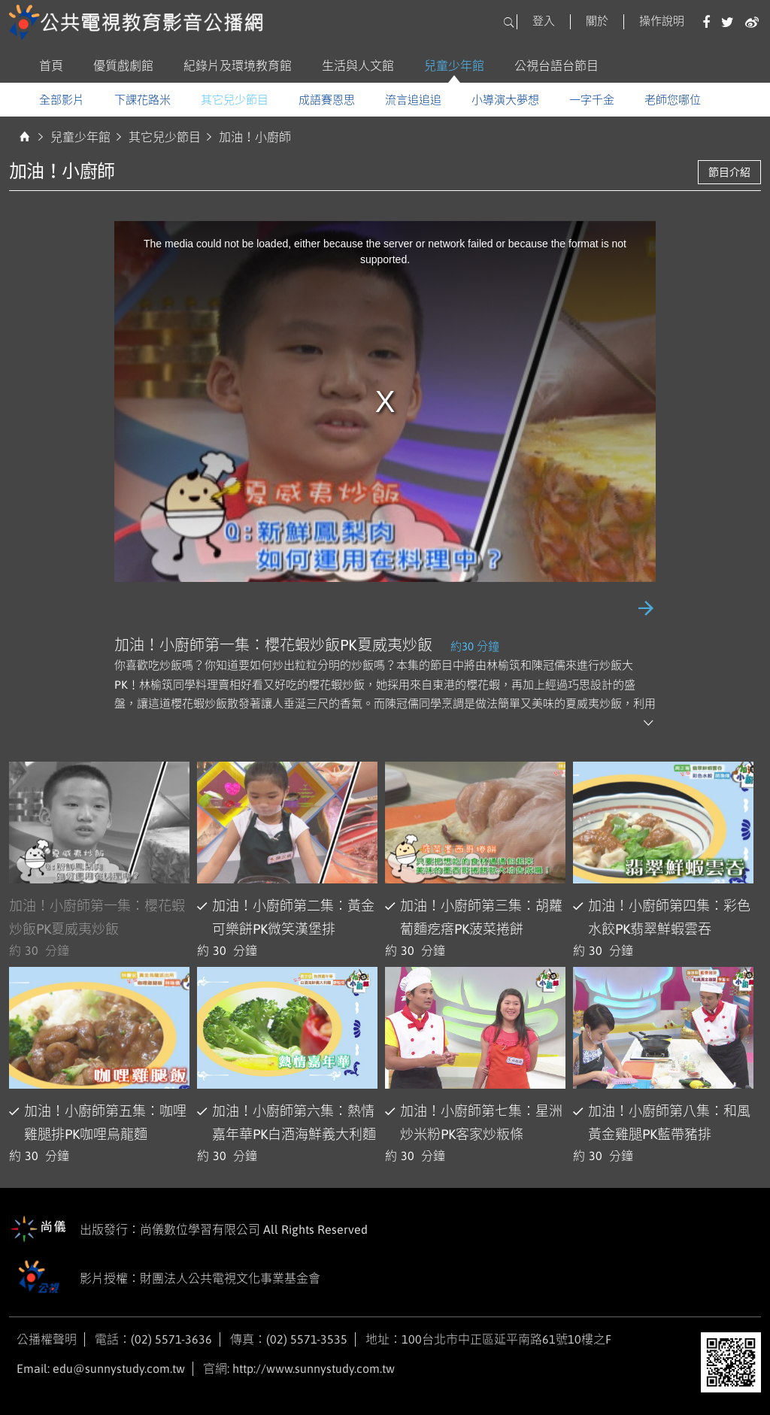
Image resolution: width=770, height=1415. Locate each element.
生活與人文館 (358, 65)
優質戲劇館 (123, 65)
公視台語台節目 (556, 65)
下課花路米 (142, 99)
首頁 (51, 65)
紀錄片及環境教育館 (237, 65)
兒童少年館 (454, 65)
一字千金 (591, 99)
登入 (543, 20)
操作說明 (661, 20)
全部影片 (61, 99)
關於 (597, 20)
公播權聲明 (47, 1339)
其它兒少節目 (234, 99)
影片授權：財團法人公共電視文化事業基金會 (164, 1279)
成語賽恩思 (327, 99)
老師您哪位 (672, 99)
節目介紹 (729, 172)
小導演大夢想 (505, 99)
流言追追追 (413, 99)
